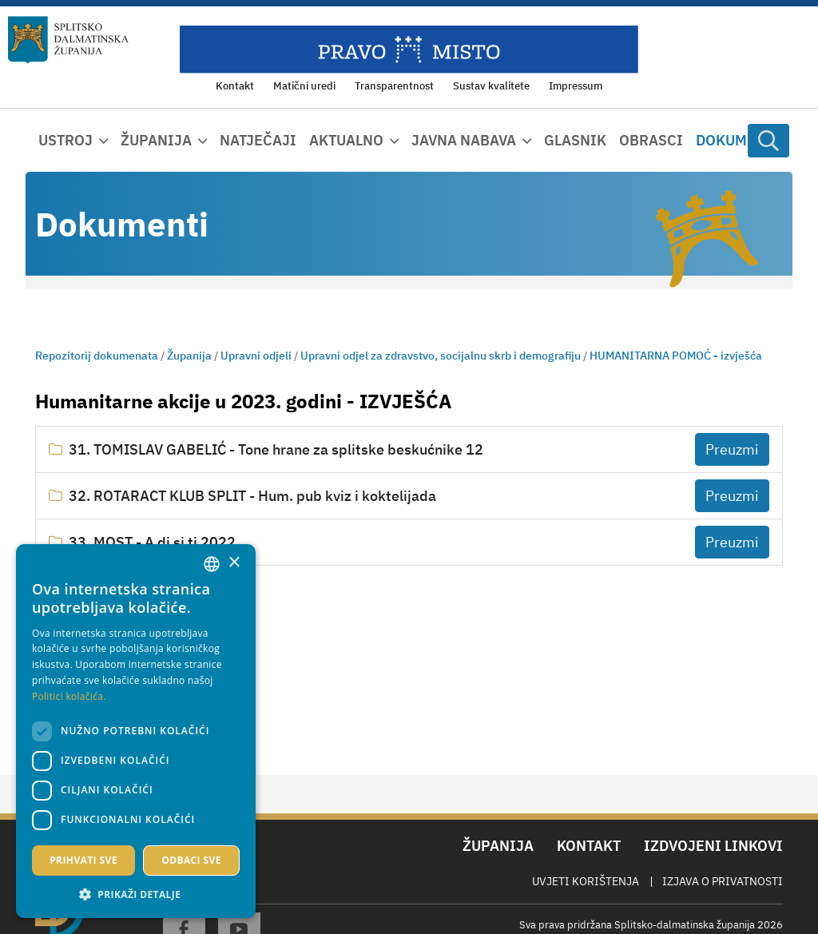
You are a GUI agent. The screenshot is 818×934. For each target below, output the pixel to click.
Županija (189, 355)
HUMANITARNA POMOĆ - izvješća (676, 355)
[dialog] (136, 731)
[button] (136, 894)
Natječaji (258, 140)
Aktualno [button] (346, 140)
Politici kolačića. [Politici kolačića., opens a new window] (69, 696)
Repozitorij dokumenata (96, 355)
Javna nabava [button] (463, 140)
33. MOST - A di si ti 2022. (154, 542)
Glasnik (575, 140)
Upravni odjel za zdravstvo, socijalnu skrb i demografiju (440, 355)
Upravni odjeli (256, 355)
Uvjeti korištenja (585, 881)
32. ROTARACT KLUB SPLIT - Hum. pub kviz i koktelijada (252, 496)
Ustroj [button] (65, 140)
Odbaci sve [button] (191, 860)
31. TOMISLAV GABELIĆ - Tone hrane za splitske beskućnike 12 (276, 449)
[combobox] (212, 564)
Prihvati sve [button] (83, 860)
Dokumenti (738, 140)
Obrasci (651, 140)
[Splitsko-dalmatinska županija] (68, 40)
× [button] (234, 563)
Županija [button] (156, 140)
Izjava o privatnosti (722, 881)
